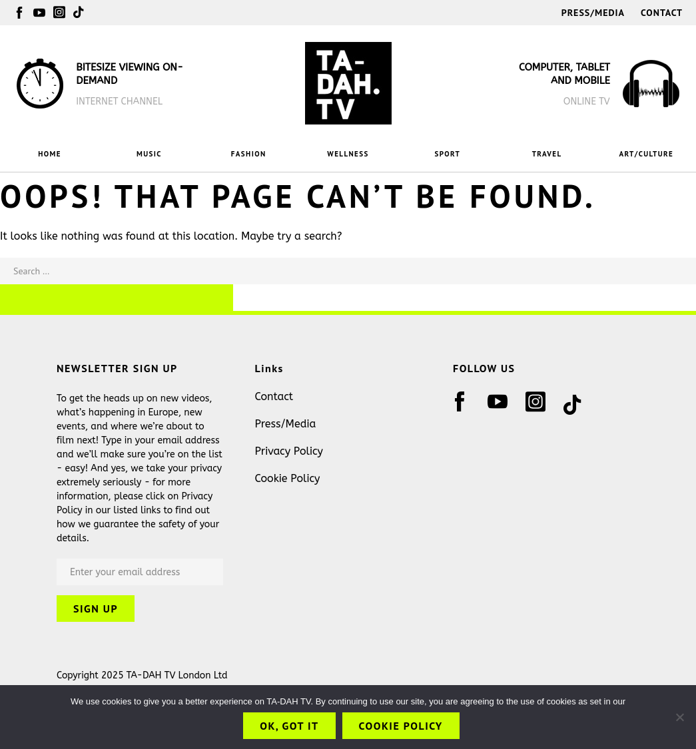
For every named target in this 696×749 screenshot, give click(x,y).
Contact (662, 13)
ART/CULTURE (646, 153)
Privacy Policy (289, 451)
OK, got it (289, 725)
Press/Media (593, 13)
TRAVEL (547, 153)
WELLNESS (347, 153)
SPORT (447, 153)
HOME (49, 153)
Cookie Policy (287, 478)
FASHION (248, 153)
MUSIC (149, 153)
